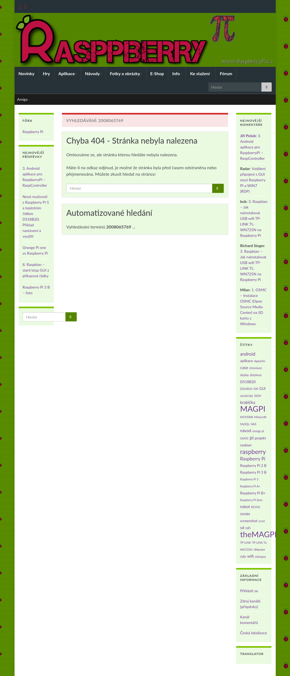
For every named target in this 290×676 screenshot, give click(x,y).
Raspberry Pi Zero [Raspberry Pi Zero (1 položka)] (251, 500)
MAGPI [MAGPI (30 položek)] (252, 408)
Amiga (23, 99)
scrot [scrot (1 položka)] (261, 521)
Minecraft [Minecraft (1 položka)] (260, 417)
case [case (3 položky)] (244, 367)
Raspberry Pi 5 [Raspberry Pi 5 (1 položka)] (249, 479)
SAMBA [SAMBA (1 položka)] (245, 514)
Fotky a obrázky (126, 73)
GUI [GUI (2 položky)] (262, 388)
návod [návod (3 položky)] (245, 430)
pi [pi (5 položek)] (252, 438)
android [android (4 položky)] (247, 354)
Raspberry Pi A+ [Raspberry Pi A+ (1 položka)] (250, 486)
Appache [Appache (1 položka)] (259, 361)
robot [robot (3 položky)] (245, 506)
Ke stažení (201, 73)
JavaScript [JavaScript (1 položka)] (246, 395)
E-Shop (157, 73)
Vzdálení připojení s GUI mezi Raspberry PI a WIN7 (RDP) (253, 179)
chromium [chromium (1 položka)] (255, 368)
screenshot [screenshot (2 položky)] (248, 521)
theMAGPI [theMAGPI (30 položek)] (258, 534)
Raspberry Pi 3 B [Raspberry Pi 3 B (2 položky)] (253, 472)
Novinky (27, 73)
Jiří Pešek (248, 135)
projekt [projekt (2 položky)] (260, 438)
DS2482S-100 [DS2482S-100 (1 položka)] (249, 388)
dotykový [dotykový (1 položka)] (255, 375)
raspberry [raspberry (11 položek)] (253, 451)
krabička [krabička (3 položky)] (247, 402)
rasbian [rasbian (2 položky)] (245, 445)
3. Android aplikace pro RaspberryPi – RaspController (252, 147)
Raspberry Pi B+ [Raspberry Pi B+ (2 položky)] (252, 493)
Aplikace (67, 73)
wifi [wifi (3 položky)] (250, 556)
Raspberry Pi (33, 131)
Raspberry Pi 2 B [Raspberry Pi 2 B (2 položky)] (253, 465)
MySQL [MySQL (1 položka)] (245, 424)
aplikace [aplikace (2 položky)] (246, 361)
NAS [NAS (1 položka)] (253, 424)
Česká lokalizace (253, 632)
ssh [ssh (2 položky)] (247, 528)
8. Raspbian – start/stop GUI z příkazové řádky (36, 270)
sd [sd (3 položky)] (242, 527)
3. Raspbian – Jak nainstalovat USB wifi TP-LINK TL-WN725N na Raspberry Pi (254, 218)
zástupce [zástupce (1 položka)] (260, 556)
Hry (46, 73)
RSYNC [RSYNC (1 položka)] (255, 507)
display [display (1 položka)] (244, 375)
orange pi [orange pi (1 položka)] (258, 431)
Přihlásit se (249, 590)
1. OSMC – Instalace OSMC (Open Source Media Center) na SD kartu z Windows (253, 306)
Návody (93, 73)
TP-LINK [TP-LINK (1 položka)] (245, 542)
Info (177, 73)
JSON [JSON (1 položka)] (257, 395)
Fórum (226, 73)
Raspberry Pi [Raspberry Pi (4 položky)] (252, 459)
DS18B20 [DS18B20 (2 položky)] (248, 382)
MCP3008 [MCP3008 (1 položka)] (246, 417)
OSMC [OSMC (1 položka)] (244, 438)
